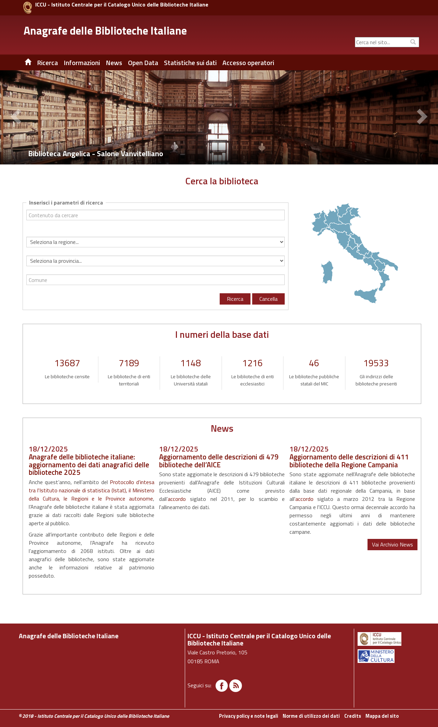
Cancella (268, 299)
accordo (177, 499)
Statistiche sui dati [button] (190, 63)
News (114, 63)
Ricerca (235, 299)
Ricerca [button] (47, 63)
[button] (17, 117)
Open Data (143, 63)
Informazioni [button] (82, 63)
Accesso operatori (248, 63)
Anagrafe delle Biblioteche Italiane (105, 30)
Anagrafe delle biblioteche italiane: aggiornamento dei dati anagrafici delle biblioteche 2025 (89, 464)
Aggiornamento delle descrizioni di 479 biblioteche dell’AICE (219, 460)
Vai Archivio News (392, 544)
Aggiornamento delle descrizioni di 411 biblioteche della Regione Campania (349, 460)
